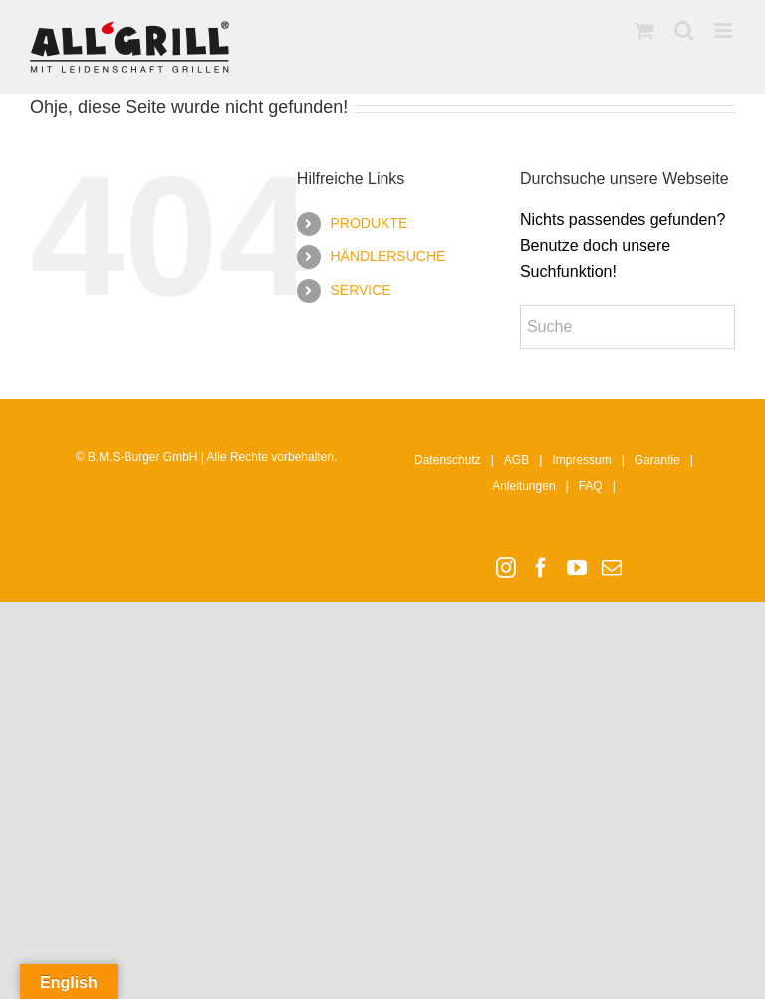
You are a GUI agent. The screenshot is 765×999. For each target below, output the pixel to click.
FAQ (591, 486)
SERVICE (360, 290)
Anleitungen (523, 486)
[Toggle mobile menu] (724, 30)
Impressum (581, 460)
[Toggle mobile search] (684, 30)
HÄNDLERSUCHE (387, 256)
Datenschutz (447, 460)
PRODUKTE (368, 223)
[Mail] (612, 568)
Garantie (657, 460)
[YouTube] (577, 568)
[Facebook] (541, 568)
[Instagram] (506, 568)
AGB (516, 460)
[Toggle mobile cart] (644, 30)
